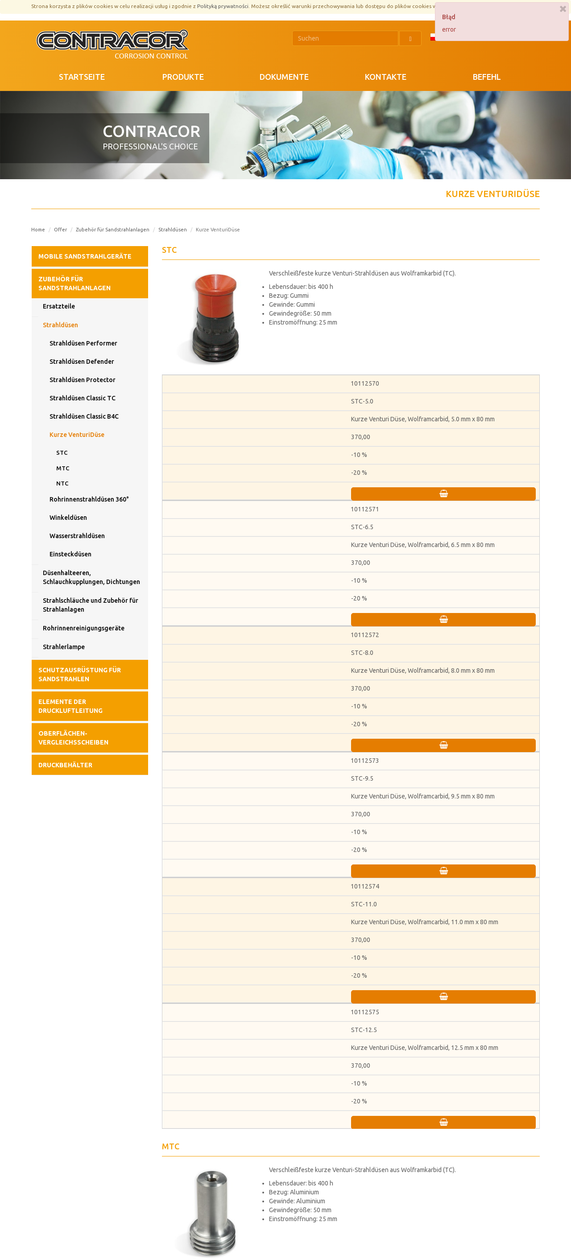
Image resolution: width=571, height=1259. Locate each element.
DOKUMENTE (284, 76)
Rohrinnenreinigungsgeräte (83, 628)
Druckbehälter (65, 765)
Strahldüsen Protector (83, 379)
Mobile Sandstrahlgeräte (85, 256)
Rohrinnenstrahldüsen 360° (89, 499)
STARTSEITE (82, 76)
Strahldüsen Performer (83, 343)
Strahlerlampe (64, 646)
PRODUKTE (183, 76)
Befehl (487, 76)
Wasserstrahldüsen (77, 535)
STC (61, 452)
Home (38, 229)
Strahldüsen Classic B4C (84, 416)
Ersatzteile (59, 306)
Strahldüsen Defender (82, 361)
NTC (62, 483)
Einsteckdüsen (70, 554)
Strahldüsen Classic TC (83, 398)
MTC (62, 468)
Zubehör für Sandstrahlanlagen (112, 229)
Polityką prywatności (222, 6)
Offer (60, 229)
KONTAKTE (385, 76)
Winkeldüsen (68, 517)
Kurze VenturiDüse (77, 434)
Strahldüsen (172, 229)
